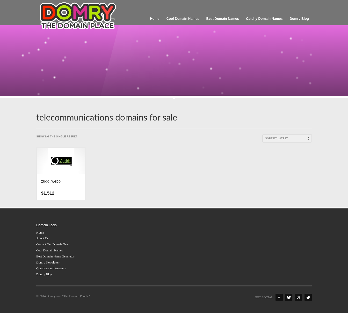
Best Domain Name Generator (55, 256)
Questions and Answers (51, 268)
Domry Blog (44, 274)
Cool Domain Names (49, 250)
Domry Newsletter (47, 262)
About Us (42, 238)
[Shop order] (287, 138)
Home (40, 232)
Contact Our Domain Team (53, 244)
